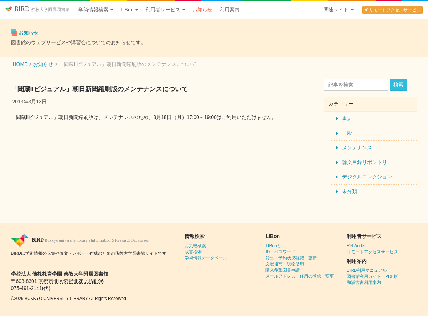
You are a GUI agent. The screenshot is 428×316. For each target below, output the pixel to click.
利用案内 (229, 9)
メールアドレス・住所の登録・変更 (299, 276)
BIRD (37, 9)
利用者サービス (165, 9)
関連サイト (339, 9)
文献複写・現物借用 (284, 263)
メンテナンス (357, 147)
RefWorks (356, 245)
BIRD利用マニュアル (367, 270)
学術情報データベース (206, 257)
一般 (347, 133)
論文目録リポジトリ (364, 162)
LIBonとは (275, 245)
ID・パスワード (280, 251)
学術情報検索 (95, 9)
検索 (398, 84)
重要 (347, 118)
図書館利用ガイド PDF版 (372, 276)
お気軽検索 (195, 245)
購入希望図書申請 (282, 270)
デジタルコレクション (367, 177)
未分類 (349, 191)
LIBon (129, 9)
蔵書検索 (193, 251)
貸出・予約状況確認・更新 (291, 257)
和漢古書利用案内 (364, 282)
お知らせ (202, 9)
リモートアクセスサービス (393, 9)
